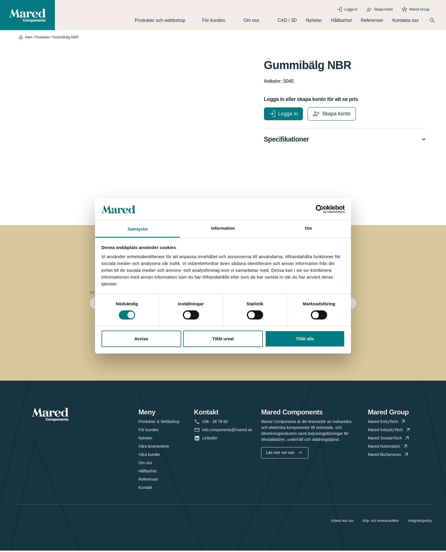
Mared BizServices (388, 456)
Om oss (256, 20)
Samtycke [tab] (138, 229)
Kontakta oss (406, 20)
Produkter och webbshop (164, 20)
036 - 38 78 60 (215, 423)
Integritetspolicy (420, 522)
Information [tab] (223, 228)
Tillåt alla (305, 338)
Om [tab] (308, 228)
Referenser (372, 20)
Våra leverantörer (154, 447)
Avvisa (141, 338)
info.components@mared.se (227, 431)
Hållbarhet (341, 20)
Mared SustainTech (389, 440)
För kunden (218, 20)
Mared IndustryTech (389, 431)
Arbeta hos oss (342, 522)
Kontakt (145, 489)
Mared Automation (388, 448)
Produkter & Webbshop (159, 423)
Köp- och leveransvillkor (381, 522)
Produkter (42, 38)
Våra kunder (149, 456)
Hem (28, 38)
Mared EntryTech (387, 423)
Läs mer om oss (284, 454)
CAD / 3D (287, 20)
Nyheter (314, 20)
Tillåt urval (223, 338)
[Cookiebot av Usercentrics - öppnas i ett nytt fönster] (320, 209)
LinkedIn (209, 440)
